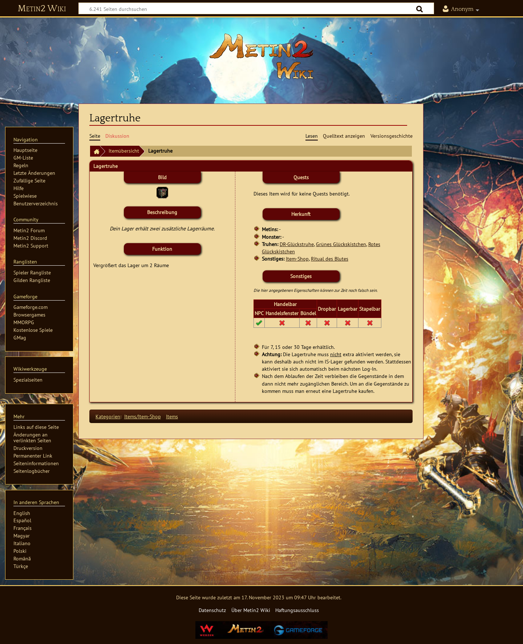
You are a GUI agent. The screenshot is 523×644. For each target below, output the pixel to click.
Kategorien (108, 416)
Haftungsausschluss (297, 610)
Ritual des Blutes (329, 258)
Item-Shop (297, 258)
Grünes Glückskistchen (341, 244)
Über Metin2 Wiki (250, 610)
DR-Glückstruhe (297, 244)
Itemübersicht (124, 150)
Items (172, 416)
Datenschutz (212, 610)
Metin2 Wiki (42, 9)
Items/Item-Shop (142, 416)
